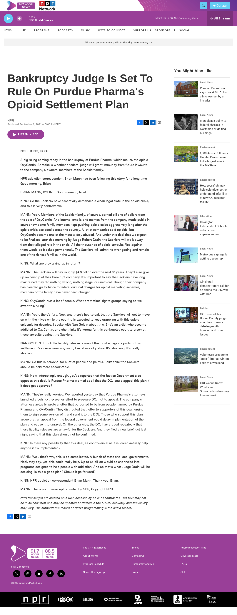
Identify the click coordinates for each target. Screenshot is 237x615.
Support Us (142, 38)
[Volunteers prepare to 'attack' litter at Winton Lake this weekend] (186, 364)
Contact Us (138, 564)
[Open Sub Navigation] (14, 38)
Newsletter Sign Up (94, 580)
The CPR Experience (94, 555)
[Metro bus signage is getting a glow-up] (186, 264)
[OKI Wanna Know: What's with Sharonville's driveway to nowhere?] (186, 392)
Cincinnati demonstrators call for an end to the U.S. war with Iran (214, 296)
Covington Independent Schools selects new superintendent (213, 236)
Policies (136, 580)
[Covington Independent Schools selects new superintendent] (186, 231)
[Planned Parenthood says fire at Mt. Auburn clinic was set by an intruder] (186, 98)
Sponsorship (165, 38)
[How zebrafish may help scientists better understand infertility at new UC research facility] (186, 195)
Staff (183, 580)
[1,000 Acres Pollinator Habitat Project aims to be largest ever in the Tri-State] (186, 162)
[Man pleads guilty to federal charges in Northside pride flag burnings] (186, 130)
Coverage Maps (189, 564)
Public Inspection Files (193, 555)
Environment (207, 155)
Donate (224, 10)
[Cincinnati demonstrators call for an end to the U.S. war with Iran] (186, 291)
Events (135, 555)
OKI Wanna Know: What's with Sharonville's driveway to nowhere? (214, 397)
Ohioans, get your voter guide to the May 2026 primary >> (118, 50)
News (8, 38)
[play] (8, 27)
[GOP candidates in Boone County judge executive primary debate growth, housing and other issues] (186, 323)
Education (206, 224)
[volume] (19, 27)
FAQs (184, 572)
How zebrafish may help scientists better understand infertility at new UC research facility (213, 202)
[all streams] (220, 26)
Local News (206, 90)
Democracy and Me (143, 572)
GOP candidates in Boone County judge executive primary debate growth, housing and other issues (213, 332)
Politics (204, 316)
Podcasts (65, 38)
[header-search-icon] (205, 10)
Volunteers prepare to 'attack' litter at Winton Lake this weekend (214, 367)
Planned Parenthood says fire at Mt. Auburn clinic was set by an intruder (214, 102)
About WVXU (90, 564)
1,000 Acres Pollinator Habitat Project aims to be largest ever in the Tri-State (214, 167)
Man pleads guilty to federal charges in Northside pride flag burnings (213, 135)
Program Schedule (93, 572)
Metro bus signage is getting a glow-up (213, 264)
